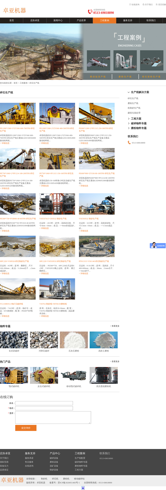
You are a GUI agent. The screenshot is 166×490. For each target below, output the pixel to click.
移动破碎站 (79, 478)
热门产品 (5, 361)
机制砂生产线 (134, 108)
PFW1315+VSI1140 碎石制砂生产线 (94, 261)
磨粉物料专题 (139, 128)
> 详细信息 (4, 143)
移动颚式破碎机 (73, 386)
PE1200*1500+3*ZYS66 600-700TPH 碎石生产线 (17, 129)
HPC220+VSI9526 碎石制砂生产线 (14, 261)
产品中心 (55, 453)
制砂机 (44, 478)
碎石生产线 (133, 98)
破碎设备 (54, 458)
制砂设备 (54, 470)
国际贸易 (4, 462)
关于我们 (149, 4)
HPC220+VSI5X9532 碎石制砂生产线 (55, 261)
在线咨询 (135, 4)
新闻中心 (58, 20)
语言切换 (162, 4)
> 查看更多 (114, 326)
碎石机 (55, 478)
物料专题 (5, 326)
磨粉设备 (54, 462)
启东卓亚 (34, 20)
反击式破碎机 (44, 386)
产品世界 (81, 20)
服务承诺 (29, 458)
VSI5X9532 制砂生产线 (89, 219)
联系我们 (151, 20)
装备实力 (4, 466)
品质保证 (4, 470)
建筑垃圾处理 (134, 113)
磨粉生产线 (133, 103)
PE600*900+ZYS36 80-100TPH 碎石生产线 (97, 173)
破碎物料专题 (139, 123)
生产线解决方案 (140, 92)
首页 (11, 20)
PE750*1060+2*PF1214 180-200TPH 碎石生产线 (17, 174)
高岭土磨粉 (103, 351)
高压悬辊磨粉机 (103, 386)
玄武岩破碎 (14, 351)
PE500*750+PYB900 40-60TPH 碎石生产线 (18, 219)
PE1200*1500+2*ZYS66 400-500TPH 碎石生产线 (56, 129)
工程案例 (104, 20)
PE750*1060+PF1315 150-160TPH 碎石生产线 (56, 174)
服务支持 (127, 20)
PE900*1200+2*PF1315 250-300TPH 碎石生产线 (96, 129)
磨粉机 (66, 478)
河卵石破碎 (44, 351)
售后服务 (29, 462)
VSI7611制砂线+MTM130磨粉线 (53, 304)
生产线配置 (80, 458)
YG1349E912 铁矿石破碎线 (11, 304)
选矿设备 (54, 466)
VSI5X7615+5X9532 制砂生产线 (52, 219)
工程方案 (136, 118)
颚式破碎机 (14, 386)
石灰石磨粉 (74, 351)
